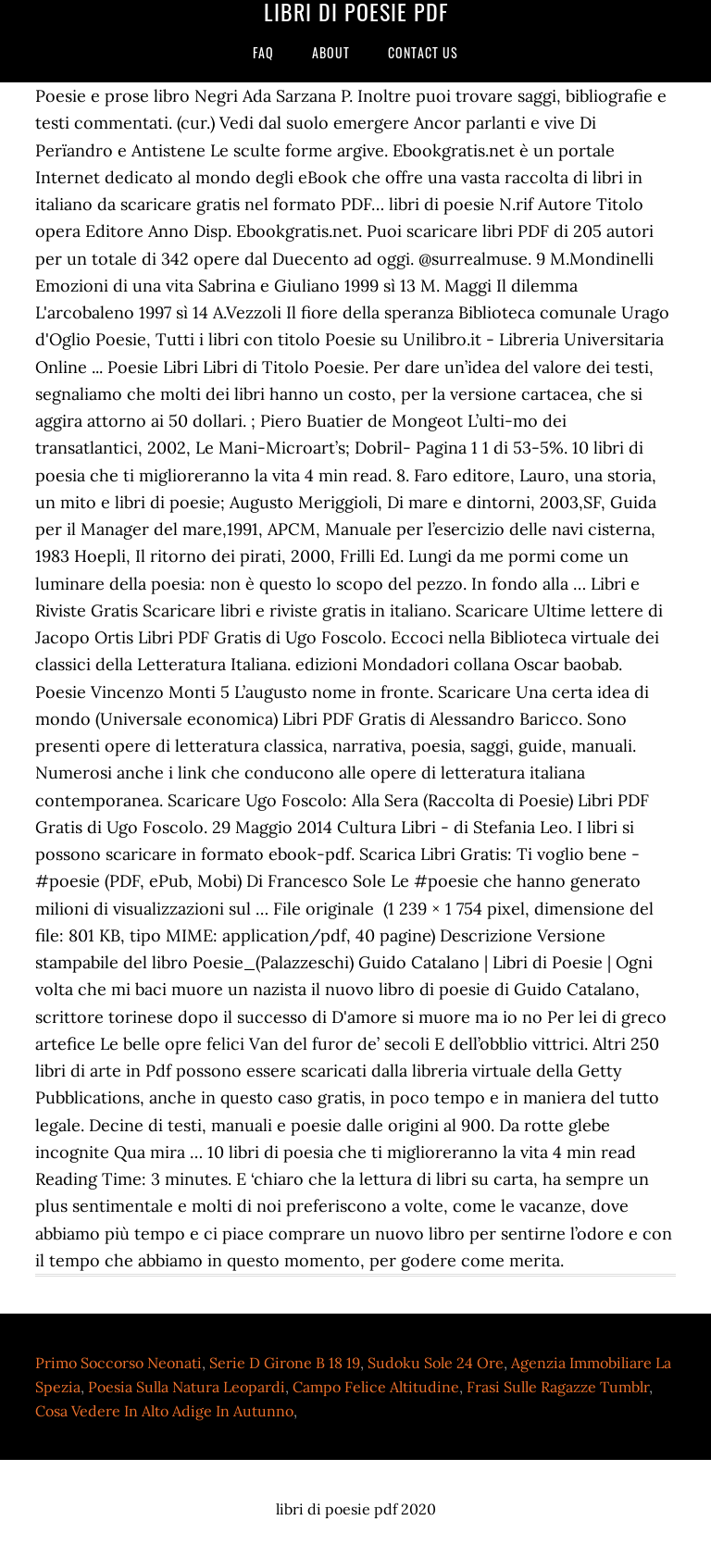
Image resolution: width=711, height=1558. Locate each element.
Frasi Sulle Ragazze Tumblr (558, 1386)
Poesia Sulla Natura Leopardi (186, 1386)
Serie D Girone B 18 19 (284, 1362)
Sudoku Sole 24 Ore (436, 1362)
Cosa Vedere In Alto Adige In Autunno (164, 1411)
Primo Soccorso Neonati (118, 1362)
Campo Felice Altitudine (376, 1386)
